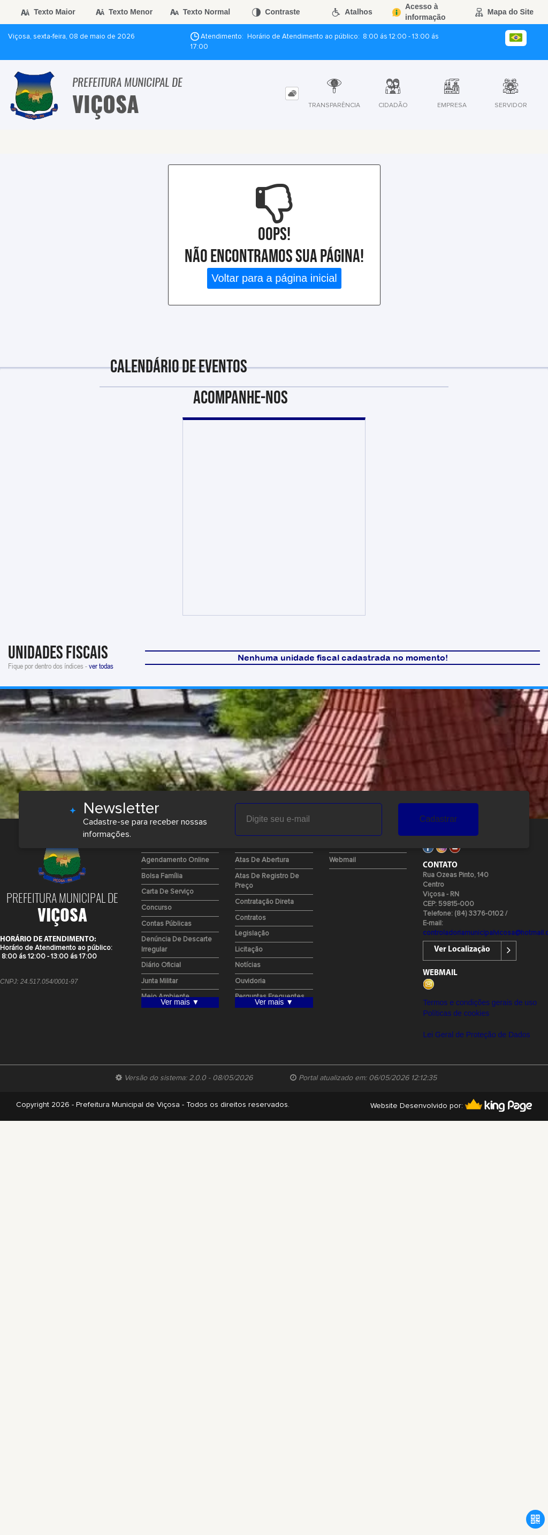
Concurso (156, 907)
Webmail (342, 860)
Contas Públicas (166, 923)
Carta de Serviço (167, 891)
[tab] (292, 93)
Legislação (252, 933)
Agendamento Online (175, 860)
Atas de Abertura (262, 860)
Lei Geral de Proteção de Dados (476, 1034)
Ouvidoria (250, 981)
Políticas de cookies (456, 1013)
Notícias (248, 965)
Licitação (249, 949)
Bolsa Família (161, 876)
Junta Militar (159, 981)
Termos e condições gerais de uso (479, 1002)
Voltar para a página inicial (274, 278)
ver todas (101, 665)
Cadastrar (438, 818)
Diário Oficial (161, 965)
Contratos (250, 918)
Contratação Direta (264, 901)
